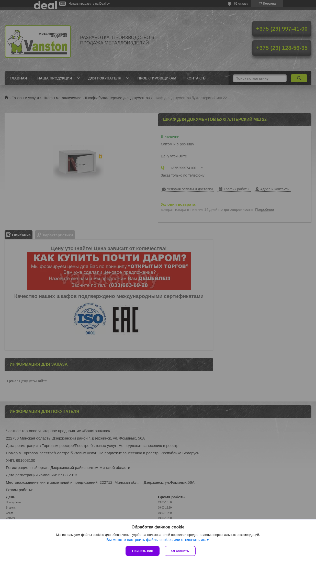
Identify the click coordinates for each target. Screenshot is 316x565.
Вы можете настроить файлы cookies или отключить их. (156, 539)
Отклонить (180, 551)
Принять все (142, 551)
